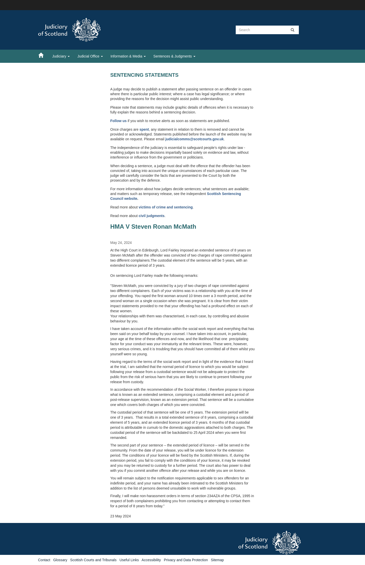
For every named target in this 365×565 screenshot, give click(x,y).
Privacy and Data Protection (186, 560)
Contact (44, 560)
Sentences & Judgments (174, 56)
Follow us (118, 121)
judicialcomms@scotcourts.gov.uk (194, 139)
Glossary (60, 560)
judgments (156, 216)
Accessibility (151, 560)
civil (143, 216)
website (130, 199)
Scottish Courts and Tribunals (93, 560)
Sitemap (217, 560)
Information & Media (128, 56)
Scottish (214, 194)
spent (144, 129)
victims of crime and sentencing (166, 207)
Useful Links (129, 560)
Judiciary (61, 56)
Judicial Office (90, 56)
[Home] (43, 55)
